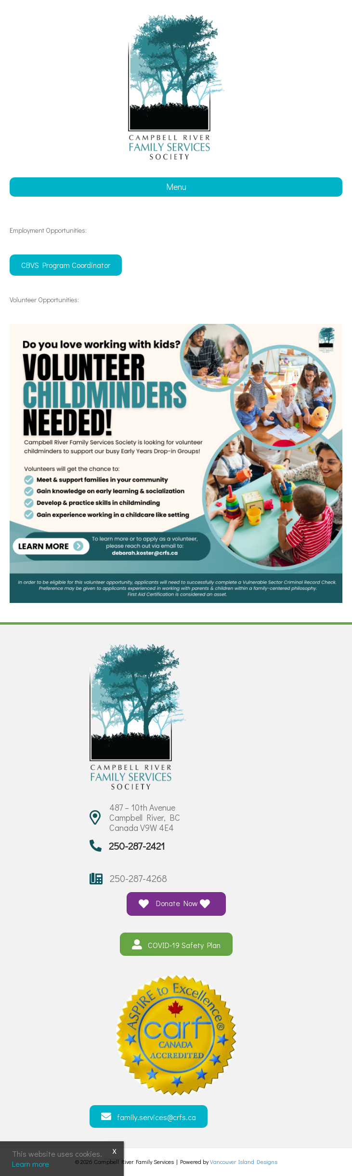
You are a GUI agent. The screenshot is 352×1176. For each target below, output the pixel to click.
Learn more (30, 1164)
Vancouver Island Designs (243, 1161)
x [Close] (114, 1150)
